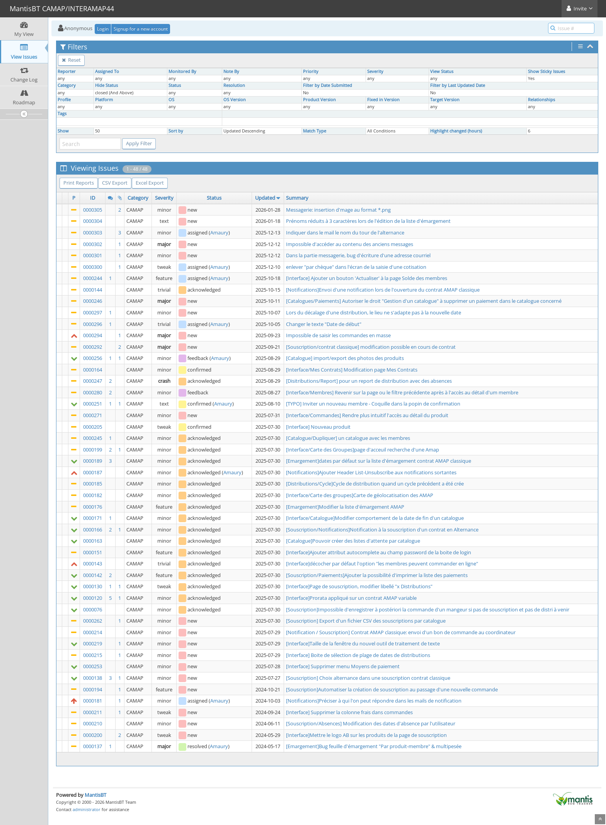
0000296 (92, 324)
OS (171, 99)
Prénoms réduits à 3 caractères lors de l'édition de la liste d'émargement (368, 220)
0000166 (92, 529)
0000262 (92, 620)
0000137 (92, 746)
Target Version (445, 99)
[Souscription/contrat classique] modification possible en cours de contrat (371, 346)
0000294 (92, 335)
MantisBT (95, 794)
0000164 (92, 369)
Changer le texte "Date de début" (323, 324)
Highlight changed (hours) (456, 131)
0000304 (92, 220)
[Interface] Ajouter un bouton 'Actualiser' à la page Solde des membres (366, 278)
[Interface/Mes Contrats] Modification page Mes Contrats (351, 369)
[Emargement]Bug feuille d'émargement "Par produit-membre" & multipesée (373, 746)
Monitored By (182, 71)
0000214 (92, 632)
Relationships (541, 99)
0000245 (92, 438)
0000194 (92, 689)
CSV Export (115, 182)
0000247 (92, 380)
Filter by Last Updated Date (457, 85)
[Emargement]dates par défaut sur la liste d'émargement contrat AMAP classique (378, 460)
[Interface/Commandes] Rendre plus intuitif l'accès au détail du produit (367, 415)
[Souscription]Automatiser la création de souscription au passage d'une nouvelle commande (392, 689)
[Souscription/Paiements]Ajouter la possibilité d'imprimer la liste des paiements (377, 575)
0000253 (92, 666)
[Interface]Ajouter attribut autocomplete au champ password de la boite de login (378, 552)
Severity (375, 71)
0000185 (92, 483)
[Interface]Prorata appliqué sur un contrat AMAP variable (351, 597)
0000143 (92, 563)
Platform (104, 99)
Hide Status (106, 85)
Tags (62, 113)
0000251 (92, 403)
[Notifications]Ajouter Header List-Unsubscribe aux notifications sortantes (371, 472)
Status (175, 85)
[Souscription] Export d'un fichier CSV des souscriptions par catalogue (366, 620)
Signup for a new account (141, 28)
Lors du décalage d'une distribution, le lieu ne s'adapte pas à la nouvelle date (373, 312)
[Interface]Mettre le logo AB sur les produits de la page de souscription (366, 735)
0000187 (92, 472)
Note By (231, 71)
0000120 (92, 597)
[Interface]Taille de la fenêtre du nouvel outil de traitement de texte (363, 643)
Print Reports (78, 182)
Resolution (234, 85)
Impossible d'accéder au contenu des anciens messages (349, 244)
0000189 (92, 460)
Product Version (319, 99)
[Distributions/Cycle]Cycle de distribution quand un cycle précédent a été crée (375, 483)
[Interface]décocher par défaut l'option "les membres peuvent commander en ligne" (382, 563)
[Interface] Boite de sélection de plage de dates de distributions (358, 655)
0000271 (92, 415)
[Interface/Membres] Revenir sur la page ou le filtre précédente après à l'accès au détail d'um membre (402, 392)
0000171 (92, 517)
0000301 (92, 255)
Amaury (219, 232)
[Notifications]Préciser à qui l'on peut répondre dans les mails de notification (373, 700)
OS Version (234, 99)
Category (67, 85)
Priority (310, 71)
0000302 (92, 244)
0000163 (92, 540)
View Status (441, 71)
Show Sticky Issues (546, 71)
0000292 (92, 346)
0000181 (92, 700)
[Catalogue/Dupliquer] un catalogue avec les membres (348, 438)
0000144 (92, 289)
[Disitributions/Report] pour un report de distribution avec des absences (369, 380)
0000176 (92, 506)
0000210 (92, 723)
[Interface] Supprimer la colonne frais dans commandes (349, 712)
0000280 (92, 392)
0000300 (92, 266)
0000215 (92, 655)
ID (92, 197)
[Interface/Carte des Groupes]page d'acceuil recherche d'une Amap (362, 449)
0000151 (92, 552)
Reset (71, 59)
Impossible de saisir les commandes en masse (338, 335)
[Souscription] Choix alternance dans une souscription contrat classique (368, 677)
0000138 (92, 677)
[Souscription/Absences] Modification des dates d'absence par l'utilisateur (370, 723)
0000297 (92, 312)
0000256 (92, 358)
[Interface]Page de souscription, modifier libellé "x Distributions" (359, 586)
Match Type (314, 131)
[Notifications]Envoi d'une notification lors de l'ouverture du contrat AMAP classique (383, 289)
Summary (297, 197)
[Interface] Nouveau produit (318, 426)
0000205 (92, 426)
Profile (64, 99)
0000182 (92, 495)
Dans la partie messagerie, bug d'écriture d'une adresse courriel (358, 255)
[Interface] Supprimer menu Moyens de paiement (343, 666)
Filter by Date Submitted (327, 85)
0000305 (92, 209)
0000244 (92, 278)
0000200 (92, 735)
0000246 (92, 300)
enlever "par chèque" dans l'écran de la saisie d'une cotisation (356, 266)
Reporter (67, 71)
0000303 (92, 232)
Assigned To (107, 71)
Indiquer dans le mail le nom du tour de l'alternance (345, 232)
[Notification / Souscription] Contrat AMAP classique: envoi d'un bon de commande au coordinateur (401, 632)
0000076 (92, 609)
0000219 (92, 643)
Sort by (176, 131)
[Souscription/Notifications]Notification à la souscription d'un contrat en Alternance (382, 529)
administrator (86, 809)
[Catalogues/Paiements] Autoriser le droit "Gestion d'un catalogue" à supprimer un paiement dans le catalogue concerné (424, 300)
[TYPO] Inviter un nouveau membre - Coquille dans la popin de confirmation (373, 403)
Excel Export (150, 182)
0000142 (92, 575)
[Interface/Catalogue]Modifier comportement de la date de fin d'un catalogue (375, 517)
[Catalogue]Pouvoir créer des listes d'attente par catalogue (353, 540)
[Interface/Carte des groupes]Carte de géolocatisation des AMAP (359, 495)
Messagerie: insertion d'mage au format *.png (338, 209)
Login (103, 28)
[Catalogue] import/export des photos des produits (345, 358)
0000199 (92, 449)
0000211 (92, 712)
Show (63, 131)
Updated (265, 197)
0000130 (92, 586)
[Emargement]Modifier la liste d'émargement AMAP (345, 506)
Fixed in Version (383, 99)
